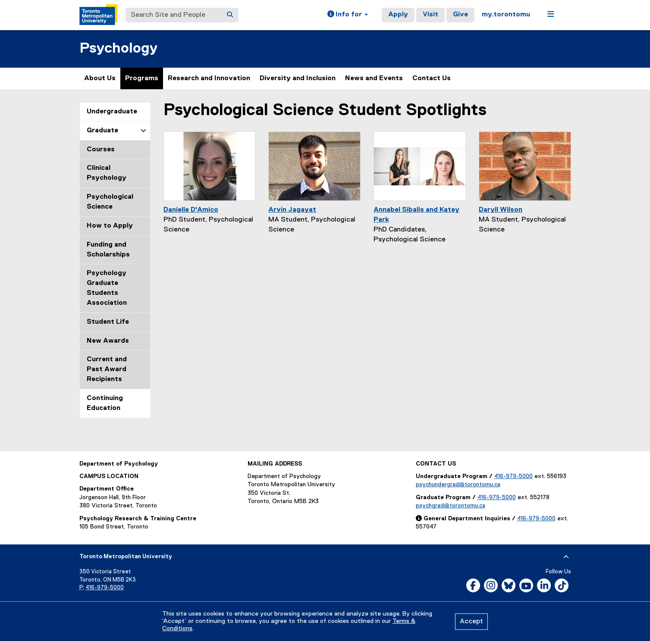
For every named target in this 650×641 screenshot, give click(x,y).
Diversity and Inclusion (298, 78)
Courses (101, 149)
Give (460, 14)
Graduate (102, 130)
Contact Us (431, 78)
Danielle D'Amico (190, 209)
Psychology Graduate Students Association (107, 288)
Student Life (108, 322)
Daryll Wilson (500, 209)
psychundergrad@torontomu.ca (458, 485)
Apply (398, 14)
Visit (430, 14)
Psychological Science (110, 202)
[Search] (230, 15)
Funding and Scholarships (108, 249)
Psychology (118, 48)
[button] (347, 15)
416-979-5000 (513, 476)
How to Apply (110, 225)
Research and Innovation (209, 78)
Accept (471, 621)
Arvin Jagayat (292, 209)
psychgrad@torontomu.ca (450, 506)
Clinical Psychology (106, 173)
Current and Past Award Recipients (107, 369)
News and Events (374, 78)
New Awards (108, 341)
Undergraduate (112, 111)
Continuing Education (105, 403)
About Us (100, 78)
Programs (141, 78)
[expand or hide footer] (566, 557)
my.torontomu (506, 14)
